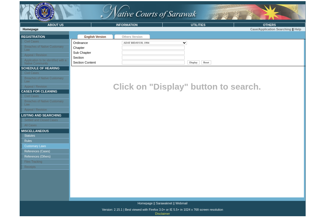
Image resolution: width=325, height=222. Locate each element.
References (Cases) (37, 151)
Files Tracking (33, 161)
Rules (28, 141)
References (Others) (38, 156)
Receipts (30, 167)
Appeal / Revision (36, 55)
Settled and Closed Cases (41, 120)
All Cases (31, 125)
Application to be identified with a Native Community (46, 62)
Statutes (30, 135)
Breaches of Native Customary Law (44, 48)
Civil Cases (32, 41)
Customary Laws (35, 146)
